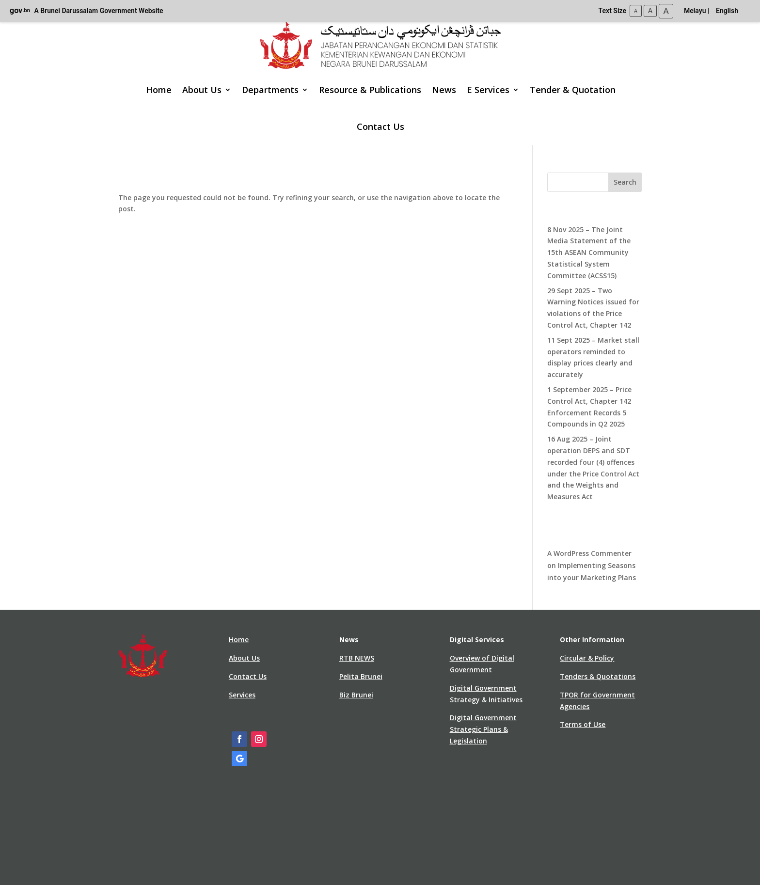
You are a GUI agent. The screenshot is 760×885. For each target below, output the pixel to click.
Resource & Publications (370, 89)
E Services (488, 89)
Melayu (695, 11)
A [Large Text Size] (666, 11)
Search (625, 182)
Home (159, 89)
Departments (270, 89)
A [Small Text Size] (635, 11)
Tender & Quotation (573, 89)
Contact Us (380, 126)
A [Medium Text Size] (650, 11)
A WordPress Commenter (589, 553)
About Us (202, 89)
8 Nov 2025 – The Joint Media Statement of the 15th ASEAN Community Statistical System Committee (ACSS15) (589, 252)
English (727, 11)
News (444, 89)
